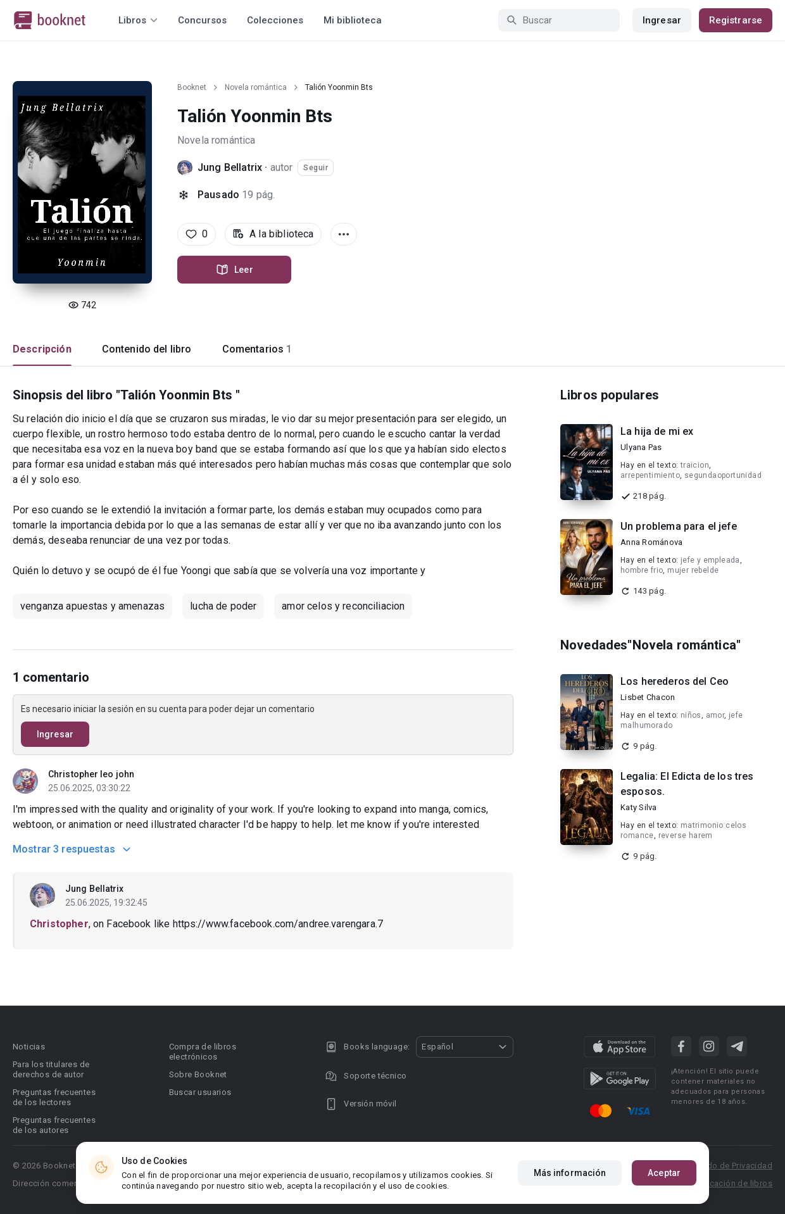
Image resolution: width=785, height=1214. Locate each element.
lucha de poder (223, 606)
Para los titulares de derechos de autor (51, 1069)
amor (715, 715)
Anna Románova (651, 542)
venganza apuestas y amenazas (92, 606)
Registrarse (735, 20)
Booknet (191, 87)
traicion (695, 465)
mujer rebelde (693, 570)
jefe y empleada (710, 560)
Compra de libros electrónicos (202, 1051)
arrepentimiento (650, 475)
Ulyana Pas (641, 447)
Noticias (29, 1046)
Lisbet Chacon (647, 697)
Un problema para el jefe (679, 526)
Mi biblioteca (352, 20)
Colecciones (275, 20)
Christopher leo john (91, 774)
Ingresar (662, 20)
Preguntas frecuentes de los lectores (54, 1097)
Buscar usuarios (200, 1092)
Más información (570, 1173)
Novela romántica (256, 87)
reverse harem (685, 835)
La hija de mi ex (656, 431)
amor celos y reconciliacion (343, 606)
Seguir (315, 167)
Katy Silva (638, 807)
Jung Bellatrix (231, 167)
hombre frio (641, 570)
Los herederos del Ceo (674, 681)
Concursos (202, 20)
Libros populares (609, 395)
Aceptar (664, 1173)
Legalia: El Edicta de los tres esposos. (687, 784)
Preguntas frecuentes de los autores (54, 1125)
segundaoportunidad (723, 475)
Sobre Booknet (198, 1074)
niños (691, 715)
